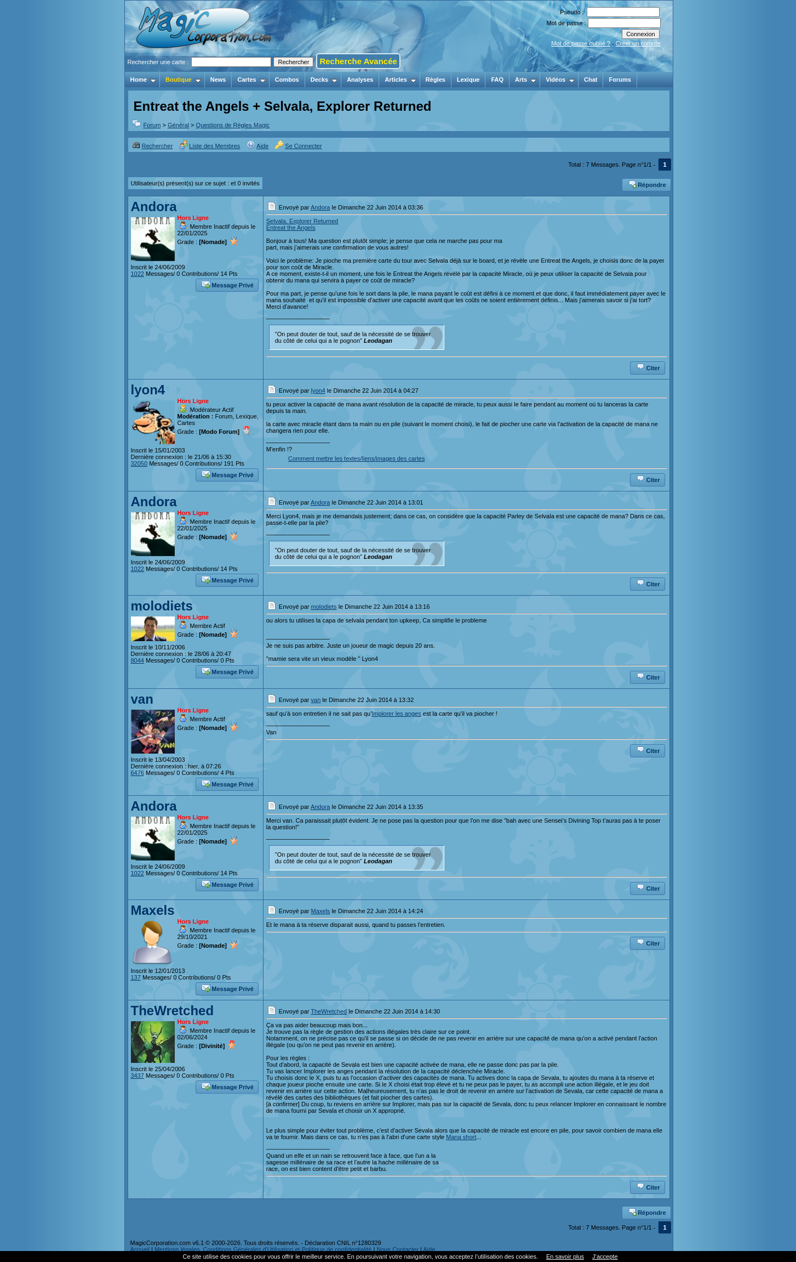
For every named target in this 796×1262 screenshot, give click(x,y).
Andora (154, 206)
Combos (287, 79)
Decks (324, 79)
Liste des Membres (209, 146)
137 (136, 977)
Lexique (468, 79)
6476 (137, 772)
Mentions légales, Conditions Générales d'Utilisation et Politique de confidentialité (263, 1249)
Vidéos (560, 79)
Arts (525, 79)
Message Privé (227, 284)
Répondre (647, 183)
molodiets (162, 605)
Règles (435, 79)
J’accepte (604, 1256)
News (218, 79)
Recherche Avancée (358, 61)
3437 (137, 1075)
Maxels (153, 910)
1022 (137, 273)
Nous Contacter (397, 1249)
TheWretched (172, 1010)
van (142, 699)
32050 (139, 463)
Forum (152, 125)
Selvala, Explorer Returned (302, 221)
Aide (257, 146)
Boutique (183, 79)
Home (143, 79)
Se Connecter (298, 146)
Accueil (140, 1249)
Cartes (251, 79)
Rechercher (152, 146)
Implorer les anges (396, 713)
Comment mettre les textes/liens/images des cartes (356, 458)
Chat (590, 79)
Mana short (461, 1137)
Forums (620, 79)
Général (178, 125)
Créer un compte (638, 43)
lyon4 (148, 389)
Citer (648, 367)
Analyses (360, 79)
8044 (137, 660)
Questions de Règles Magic (233, 125)
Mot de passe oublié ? (580, 43)
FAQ (497, 79)
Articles (400, 79)
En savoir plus (565, 1256)
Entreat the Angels (291, 227)
